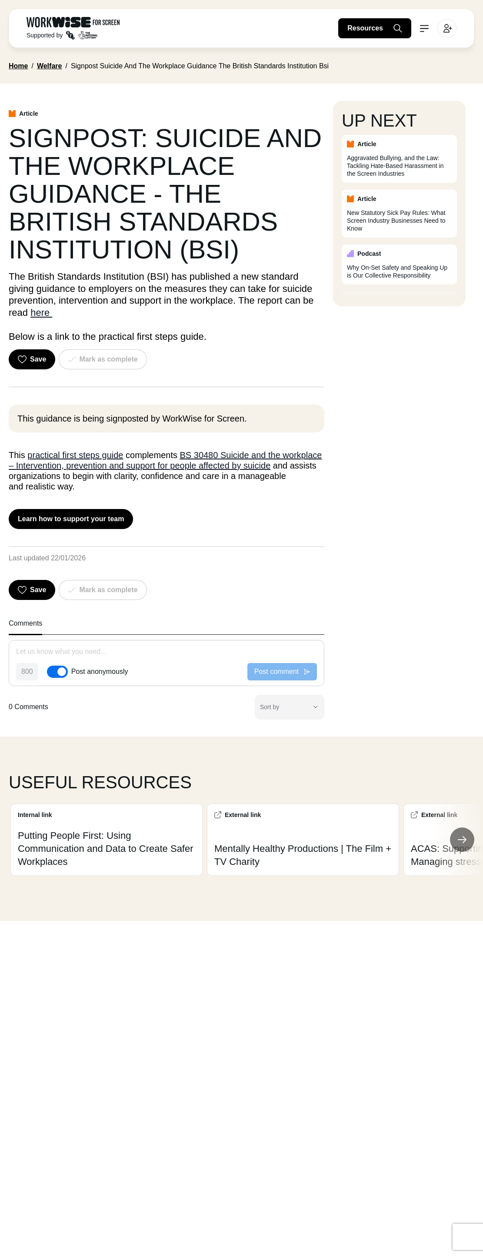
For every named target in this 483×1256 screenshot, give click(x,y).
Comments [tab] (25, 623)
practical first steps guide (75, 455)
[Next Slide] (462, 839)
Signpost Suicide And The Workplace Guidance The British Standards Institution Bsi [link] (200, 66)
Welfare (49, 66)
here (41, 312)
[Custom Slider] (241, 840)
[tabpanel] (166, 679)
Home (18, 66)
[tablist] (166, 626)
